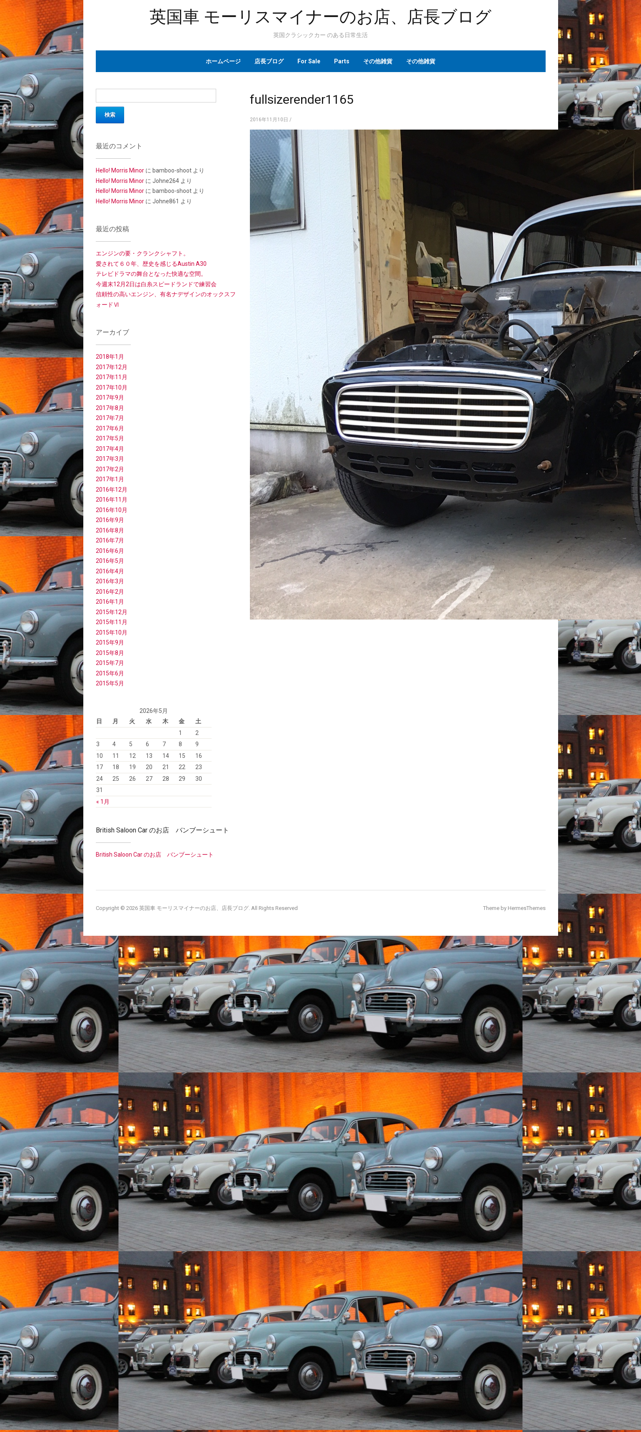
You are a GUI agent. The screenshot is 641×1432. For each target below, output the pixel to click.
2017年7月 (110, 418)
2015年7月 (110, 663)
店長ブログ (269, 61)
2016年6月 (110, 550)
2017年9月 (110, 397)
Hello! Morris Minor (120, 170)
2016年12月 (111, 489)
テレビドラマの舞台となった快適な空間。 (151, 273)
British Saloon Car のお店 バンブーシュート (162, 830)
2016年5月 (110, 560)
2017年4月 (110, 448)
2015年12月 (111, 612)
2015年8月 (110, 653)
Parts (341, 61)
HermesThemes (527, 908)
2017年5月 (110, 438)
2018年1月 (110, 356)
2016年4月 (110, 571)
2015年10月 (111, 632)
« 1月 (103, 801)
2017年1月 (110, 479)
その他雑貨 (377, 61)
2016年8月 (110, 530)
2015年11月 (111, 622)
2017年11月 (111, 377)
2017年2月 (110, 469)
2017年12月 (111, 367)
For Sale (308, 61)
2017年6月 (110, 428)
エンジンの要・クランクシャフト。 (142, 253)
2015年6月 (110, 673)
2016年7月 (110, 540)
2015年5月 (110, 683)
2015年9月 (110, 642)
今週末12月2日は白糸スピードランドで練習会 (156, 284)
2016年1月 (110, 601)
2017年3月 (110, 458)
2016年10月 (111, 510)
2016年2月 (110, 591)
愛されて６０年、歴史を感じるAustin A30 (151, 263)
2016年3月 (110, 581)
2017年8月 (110, 408)
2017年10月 (111, 387)
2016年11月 (111, 499)
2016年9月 (110, 520)
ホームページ (223, 61)
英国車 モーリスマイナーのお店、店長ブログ (320, 17)
